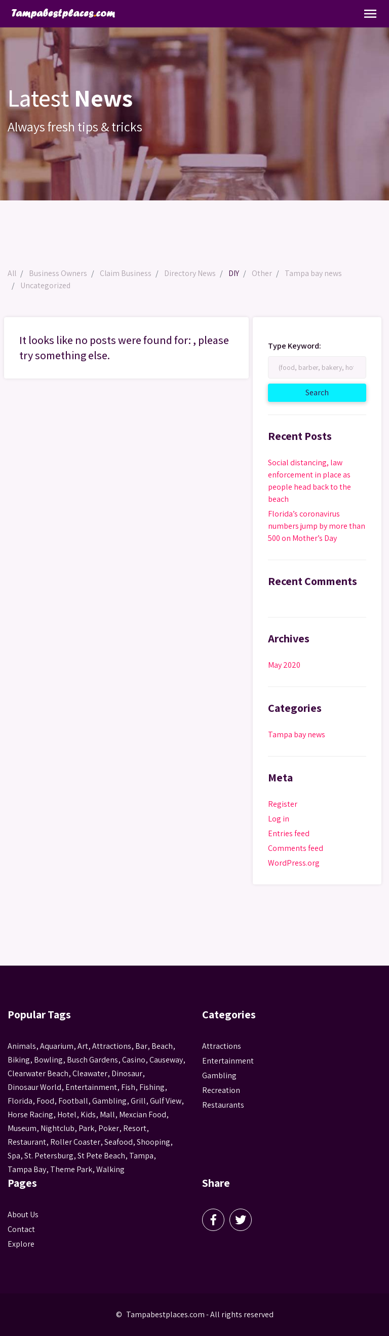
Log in (278, 818)
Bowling (48, 1059)
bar (141, 1046)
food (45, 1100)
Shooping (153, 1142)
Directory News (191, 273)
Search (328, 392)
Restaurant (27, 1142)
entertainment (91, 1087)
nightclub (57, 1128)
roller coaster (75, 1142)
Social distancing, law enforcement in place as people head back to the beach (309, 480)
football (73, 1100)
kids (88, 1114)
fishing (152, 1087)
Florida (20, 1100)
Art (82, 1046)
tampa (141, 1155)
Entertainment (228, 1060)
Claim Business (127, 273)
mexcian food (142, 1114)
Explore (21, 1244)
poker (108, 1128)
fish (128, 1087)
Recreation (221, 1090)
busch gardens (92, 1059)
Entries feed (288, 833)
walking (110, 1169)
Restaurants (223, 1105)
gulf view (165, 1100)
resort (134, 1128)
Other (263, 273)
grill (138, 1100)
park (86, 1128)
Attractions (221, 1046)
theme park (71, 1169)
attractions (111, 1046)
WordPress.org (294, 863)
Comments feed (295, 848)
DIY (235, 273)
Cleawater (89, 1073)
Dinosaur (126, 1073)
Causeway (166, 1059)
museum (22, 1128)
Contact (21, 1229)
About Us (23, 1214)
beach (162, 1046)
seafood (118, 1142)
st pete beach (101, 1155)
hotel (66, 1114)
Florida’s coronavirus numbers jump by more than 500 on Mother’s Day (316, 525)
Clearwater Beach (38, 1073)
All (12, 273)
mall (107, 1114)
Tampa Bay (27, 1169)
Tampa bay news (314, 273)
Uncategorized (45, 285)
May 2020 (284, 665)
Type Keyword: (294, 346)
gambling (109, 1100)
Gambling (219, 1075)
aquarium (56, 1046)
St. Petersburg (48, 1155)
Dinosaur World (34, 1087)
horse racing (30, 1114)
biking (19, 1059)
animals (22, 1046)
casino (133, 1059)
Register (282, 804)
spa (14, 1155)
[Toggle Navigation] (370, 13)
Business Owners (59, 273)
